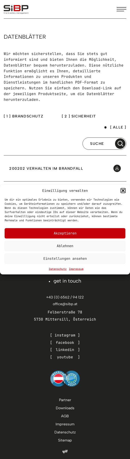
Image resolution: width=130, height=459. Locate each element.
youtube (65, 357)
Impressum (76, 269)
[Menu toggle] (121, 9)
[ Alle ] (118, 127)
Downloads (65, 408)
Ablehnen (65, 246)
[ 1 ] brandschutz (23, 116)
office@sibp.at (65, 304)
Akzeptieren (65, 233)
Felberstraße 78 (65, 312)
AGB (65, 416)
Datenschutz (58, 269)
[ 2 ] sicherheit (79, 116)
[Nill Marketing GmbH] (65, 451)
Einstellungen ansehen (65, 258)
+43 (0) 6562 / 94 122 (65, 297)
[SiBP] (16, 9)
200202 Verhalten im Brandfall (46, 168)
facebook (65, 342)
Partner (65, 400)
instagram (65, 335)
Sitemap (65, 440)
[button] (123, 190)
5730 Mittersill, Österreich (65, 319)
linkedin (65, 349)
